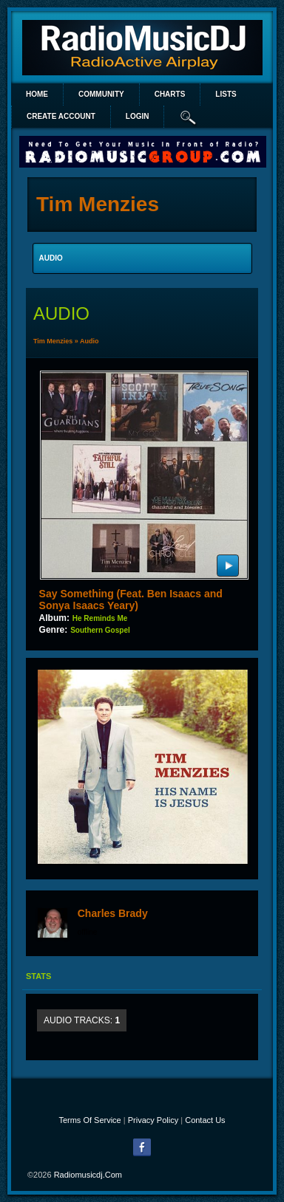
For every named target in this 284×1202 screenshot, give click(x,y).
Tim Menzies (52, 341)
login (137, 116)
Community (101, 94)
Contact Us (205, 1120)
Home (37, 94)
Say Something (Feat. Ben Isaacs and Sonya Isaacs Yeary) (131, 599)
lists (225, 94)
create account (61, 116)
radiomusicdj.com (88, 1174)
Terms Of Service (89, 1120)
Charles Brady (113, 913)
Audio (89, 341)
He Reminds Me (99, 618)
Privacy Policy (153, 1120)
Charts (170, 94)
